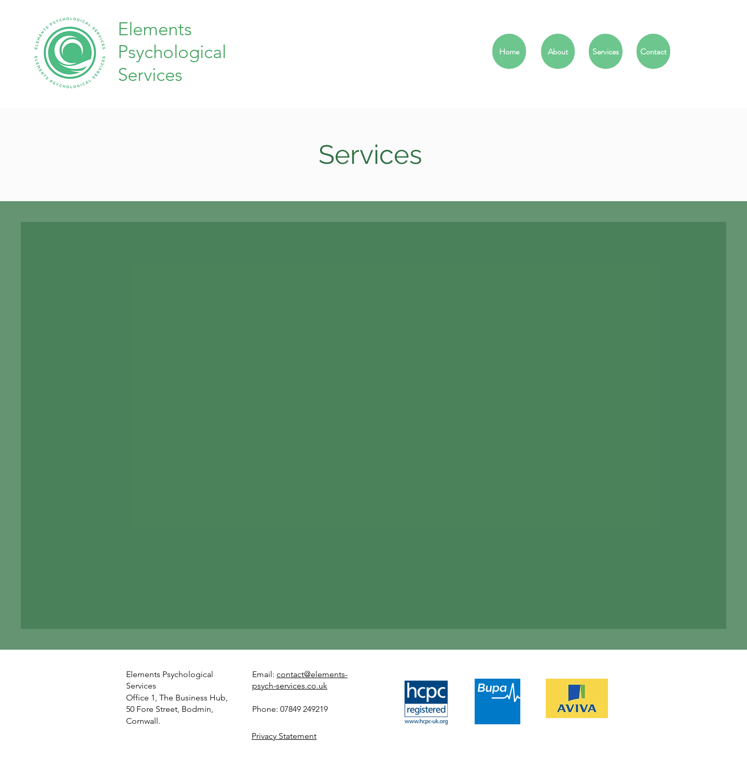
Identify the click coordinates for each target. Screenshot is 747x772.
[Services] (605, 51)
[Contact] (653, 51)
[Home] (509, 51)
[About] (558, 51)
